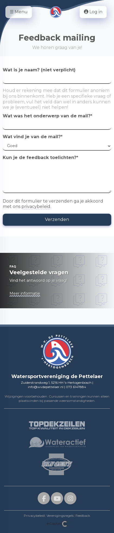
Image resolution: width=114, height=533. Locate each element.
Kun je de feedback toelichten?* (40, 157)
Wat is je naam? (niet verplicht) (39, 69)
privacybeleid (35, 206)
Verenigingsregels (60, 516)
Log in (93, 11)
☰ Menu (19, 11)
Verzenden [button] (57, 219)
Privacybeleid (34, 516)
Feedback (83, 516)
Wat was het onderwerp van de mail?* (47, 115)
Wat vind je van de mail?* (33, 136)
